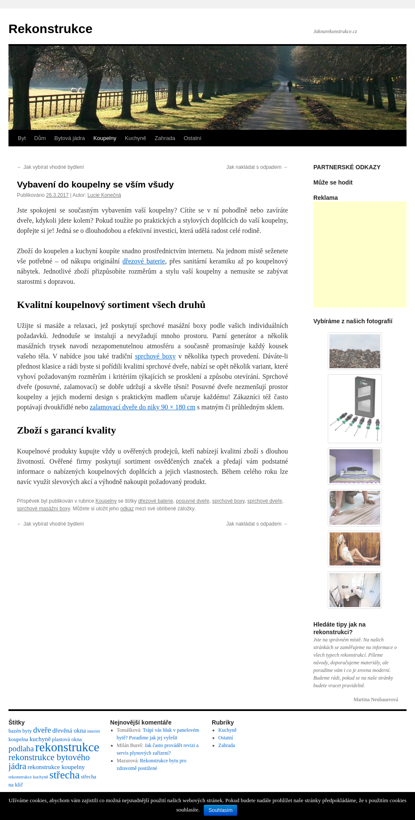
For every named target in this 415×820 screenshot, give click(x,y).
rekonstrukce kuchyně (28, 777)
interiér (93, 731)
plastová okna (67, 739)
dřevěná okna (69, 730)
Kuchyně (136, 138)
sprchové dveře (264, 501)
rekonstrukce (67, 747)
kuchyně (40, 739)
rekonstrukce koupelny (56, 767)
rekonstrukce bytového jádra (49, 761)
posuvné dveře (193, 501)
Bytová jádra (69, 138)
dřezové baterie (143, 261)
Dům (40, 138)
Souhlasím (220, 810)
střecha (65, 775)
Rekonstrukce (50, 29)
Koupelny (105, 138)
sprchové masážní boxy (43, 509)
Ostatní (193, 138)
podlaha (21, 748)
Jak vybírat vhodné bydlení (50, 167)
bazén (14, 731)
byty (27, 731)
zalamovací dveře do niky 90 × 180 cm (142, 407)
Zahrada (165, 138)
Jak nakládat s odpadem (257, 167)
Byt (22, 138)
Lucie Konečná (104, 195)
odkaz (127, 509)
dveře (42, 729)
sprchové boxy (228, 501)
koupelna (18, 739)
